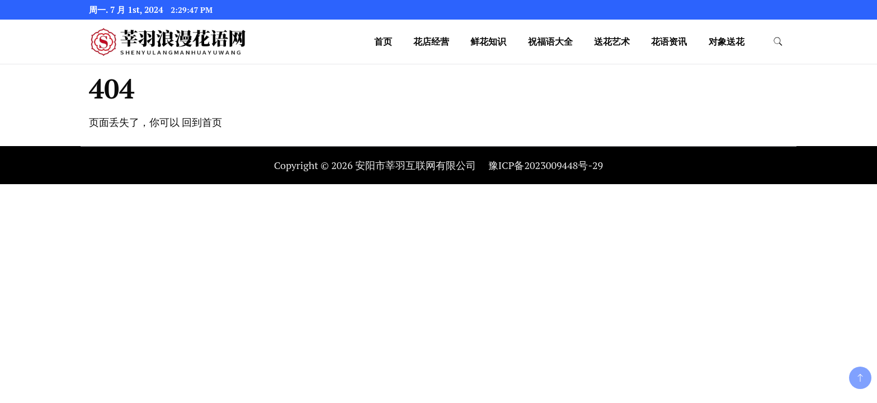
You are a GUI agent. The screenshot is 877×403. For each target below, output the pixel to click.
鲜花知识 (488, 41)
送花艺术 (612, 41)
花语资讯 (669, 41)
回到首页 (202, 122)
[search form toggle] (778, 41)
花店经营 (431, 41)
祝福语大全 (550, 41)
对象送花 (726, 41)
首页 (383, 41)
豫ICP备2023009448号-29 (545, 165)
